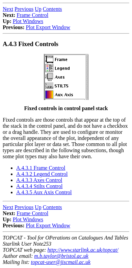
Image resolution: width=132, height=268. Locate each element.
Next (8, 9)
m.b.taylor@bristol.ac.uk (61, 256)
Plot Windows (28, 21)
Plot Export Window (48, 27)
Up (38, 9)
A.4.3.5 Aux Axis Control (44, 192)
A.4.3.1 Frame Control (40, 168)
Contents (52, 9)
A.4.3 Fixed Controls (30, 43)
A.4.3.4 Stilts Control (39, 186)
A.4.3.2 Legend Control (42, 174)
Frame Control (32, 15)
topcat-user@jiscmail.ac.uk (60, 262)
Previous (24, 9)
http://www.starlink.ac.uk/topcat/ (83, 250)
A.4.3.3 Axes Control (39, 180)
